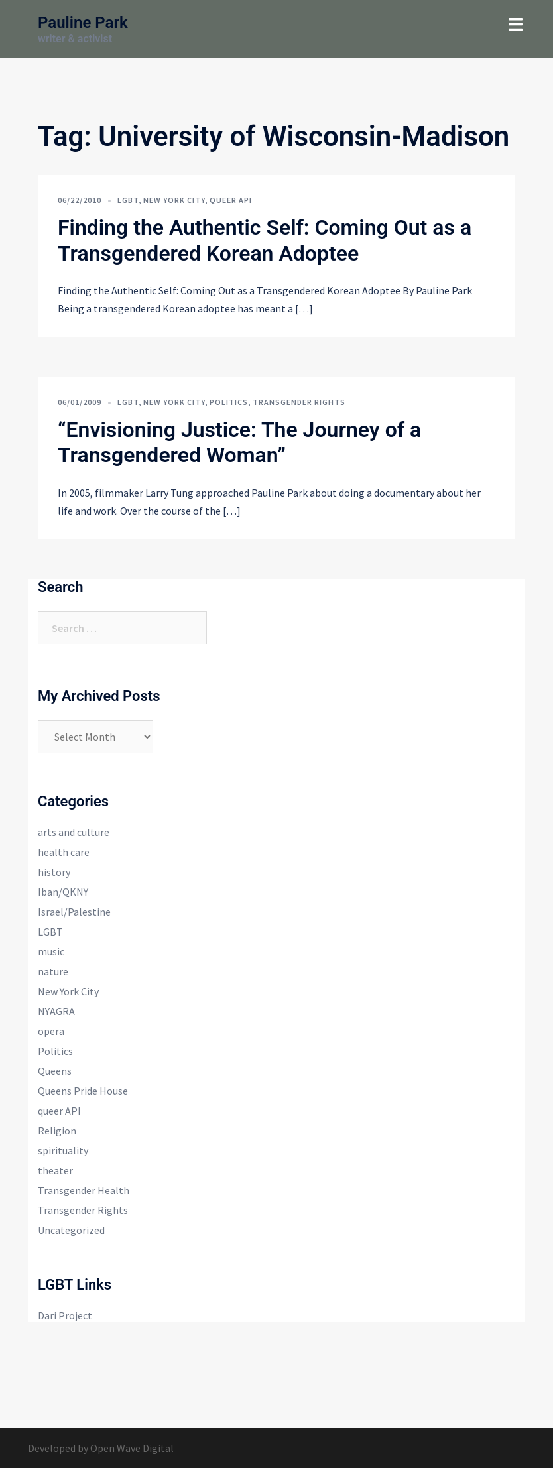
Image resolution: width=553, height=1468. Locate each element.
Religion (57, 1130)
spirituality (63, 1150)
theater (55, 1170)
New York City (174, 200)
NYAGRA (56, 1011)
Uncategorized (71, 1230)
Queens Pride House (83, 1090)
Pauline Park (83, 22)
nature (53, 971)
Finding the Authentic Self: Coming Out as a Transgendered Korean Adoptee (264, 240)
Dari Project (65, 1315)
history (54, 872)
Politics (229, 402)
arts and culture (73, 832)
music (51, 951)
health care (64, 852)
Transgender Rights (299, 402)
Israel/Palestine (74, 911)
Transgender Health (83, 1190)
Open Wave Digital (132, 1448)
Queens (55, 1070)
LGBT (128, 200)
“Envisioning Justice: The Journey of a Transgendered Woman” (239, 442)
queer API (231, 200)
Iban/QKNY (63, 891)
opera (51, 1031)
